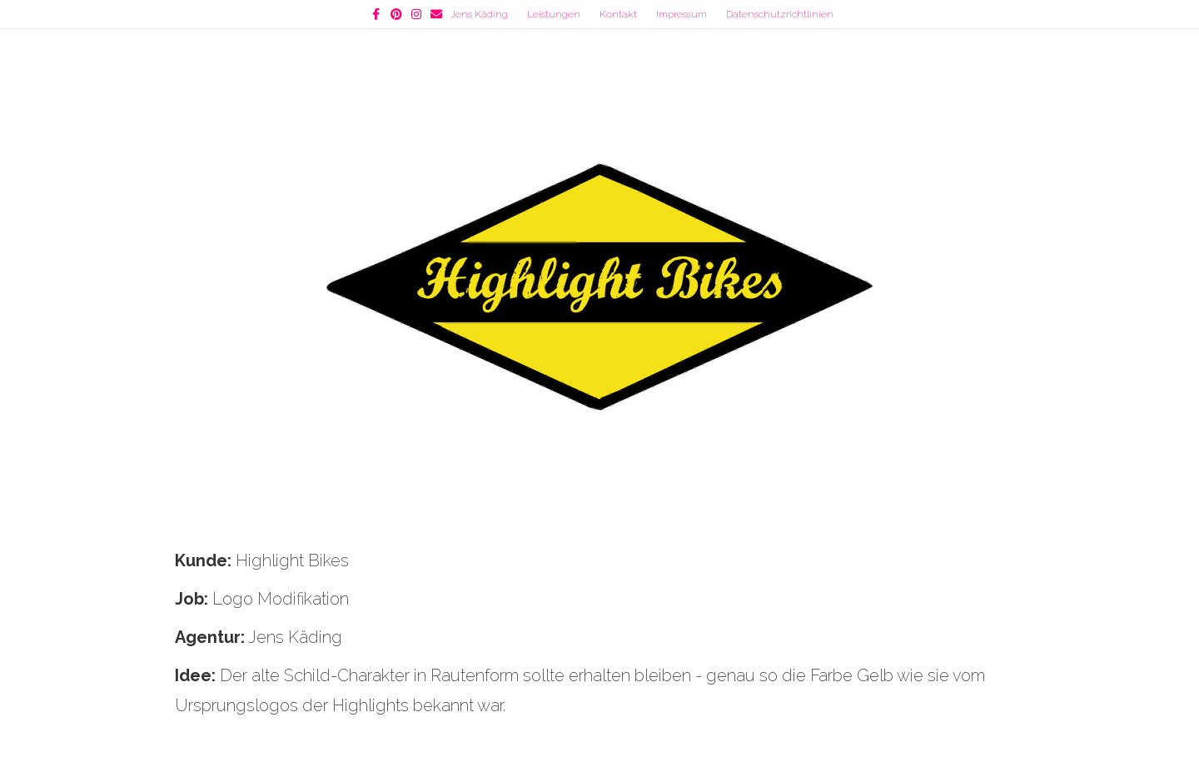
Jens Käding (479, 14)
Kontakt (618, 14)
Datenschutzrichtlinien (779, 14)
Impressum (681, 14)
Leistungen (553, 14)
